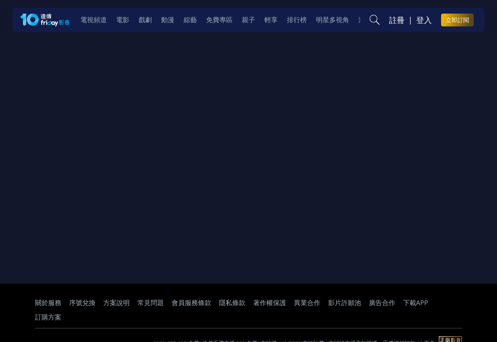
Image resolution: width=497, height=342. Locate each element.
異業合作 (307, 302)
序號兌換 (82, 302)
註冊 (397, 19)
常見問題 (150, 302)
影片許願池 (344, 302)
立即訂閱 (457, 20)
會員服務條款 (191, 302)
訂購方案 (48, 316)
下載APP (415, 302)
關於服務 (48, 302)
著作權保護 (269, 302)
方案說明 (116, 302)
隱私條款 (232, 302)
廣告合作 (382, 302)
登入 (424, 19)
